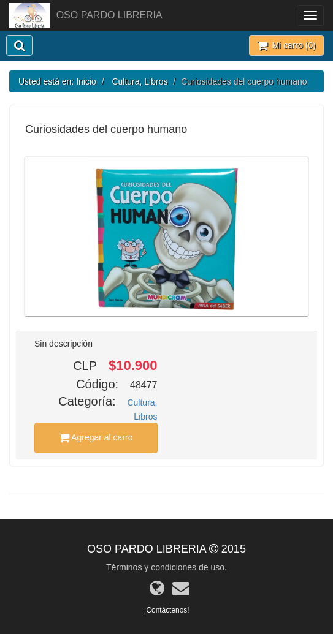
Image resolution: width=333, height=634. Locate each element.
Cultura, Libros (139, 81)
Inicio (86, 81)
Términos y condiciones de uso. (166, 567)
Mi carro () (286, 45)
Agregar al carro (96, 437)
